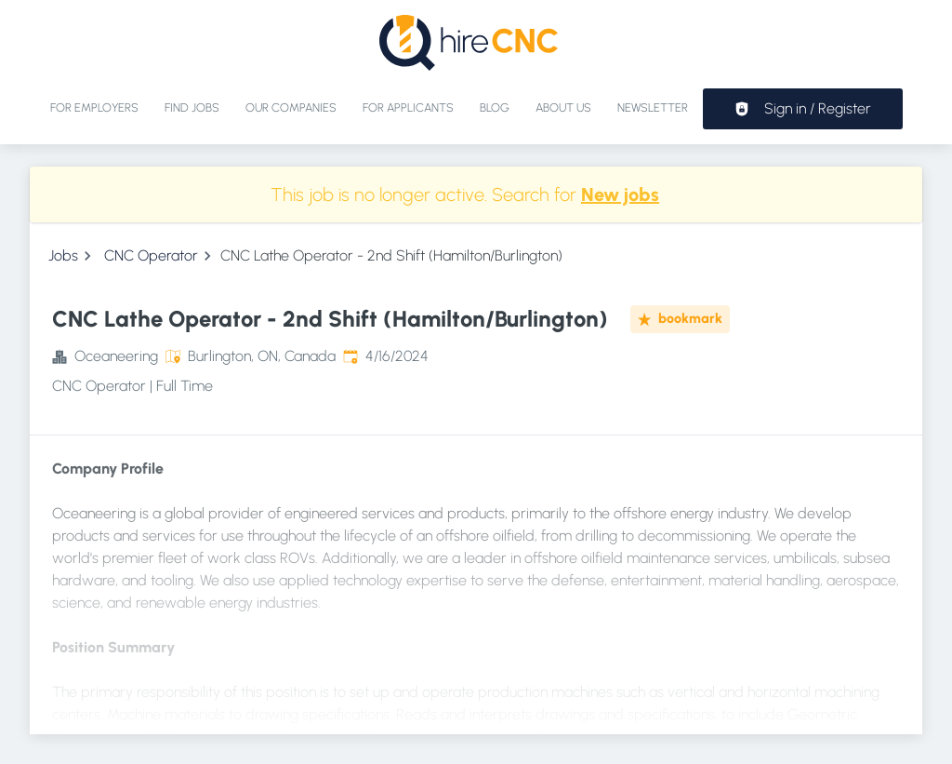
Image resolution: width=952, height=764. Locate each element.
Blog (494, 107)
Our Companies (291, 107)
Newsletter (652, 107)
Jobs (63, 255)
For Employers (94, 107)
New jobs (620, 194)
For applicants (408, 107)
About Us (563, 107)
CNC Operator (151, 255)
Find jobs (192, 107)
